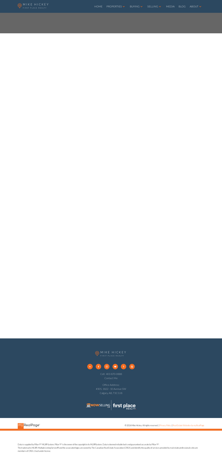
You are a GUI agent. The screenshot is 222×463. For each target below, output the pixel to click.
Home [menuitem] (98, 6)
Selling (152, 6)
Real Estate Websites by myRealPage (188, 425)
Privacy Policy (165, 425)
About (194, 6)
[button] (90, 366)
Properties (114, 6)
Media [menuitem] (170, 6)
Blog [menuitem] (182, 6)
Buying (135, 6)
